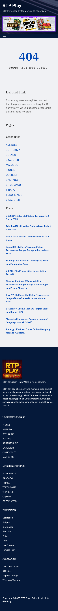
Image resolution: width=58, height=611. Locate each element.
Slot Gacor (7, 527)
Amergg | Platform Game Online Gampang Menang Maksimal (28, 331)
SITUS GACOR (14, 184)
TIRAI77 (10, 189)
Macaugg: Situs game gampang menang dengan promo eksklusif (26, 321)
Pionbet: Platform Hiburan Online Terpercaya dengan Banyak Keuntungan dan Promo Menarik (27, 284)
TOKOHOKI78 (14, 194)
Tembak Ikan (8, 550)
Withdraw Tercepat (11, 580)
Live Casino (8, 545)
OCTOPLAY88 (9, 501)
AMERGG (11, 145)
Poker (5, 536)
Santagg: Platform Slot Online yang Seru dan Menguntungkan (27, 262)
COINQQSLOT (9, 452)
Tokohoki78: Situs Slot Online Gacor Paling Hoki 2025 (28, 228)
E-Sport (6, 522)
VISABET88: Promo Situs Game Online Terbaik (26, 273)
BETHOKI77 (13, 149)
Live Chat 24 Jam (10, 566)
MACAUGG (12, 164)
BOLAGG (11, 154)
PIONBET (11, 169)
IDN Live (6, 531)
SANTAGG (12, 179)
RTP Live (6, 571)
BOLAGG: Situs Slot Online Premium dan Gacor (27, 238)
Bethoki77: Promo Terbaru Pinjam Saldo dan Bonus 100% (27, 310)
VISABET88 (13, 199)
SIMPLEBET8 (9, 473)
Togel (5, 540)
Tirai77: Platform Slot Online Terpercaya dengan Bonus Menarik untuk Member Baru (27, 298)
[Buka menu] (4, 36)
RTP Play (11, 5)
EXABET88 (12, 159)
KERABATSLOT (10, 443)
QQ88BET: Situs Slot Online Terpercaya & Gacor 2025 (27, 217)
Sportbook (7, 517)
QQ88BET (11, 174)
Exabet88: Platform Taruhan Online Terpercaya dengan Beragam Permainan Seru (27, 250)
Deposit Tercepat (10, 575)
